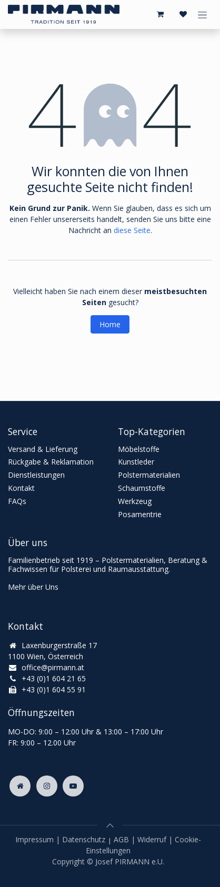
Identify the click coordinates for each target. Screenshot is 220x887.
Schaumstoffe (141, 488)
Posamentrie (140, 514)
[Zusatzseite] (20, 786)
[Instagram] (46, 786)
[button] (110, 825)
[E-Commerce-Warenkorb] (160, 14)
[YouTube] (73, 786)
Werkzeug (135, 501)
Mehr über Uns (33, 587)
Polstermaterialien (149, 475)
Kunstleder (136, 462)
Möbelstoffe (138, 449)
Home (110, 324)
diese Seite (132, 230)
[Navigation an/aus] (202, 14)
